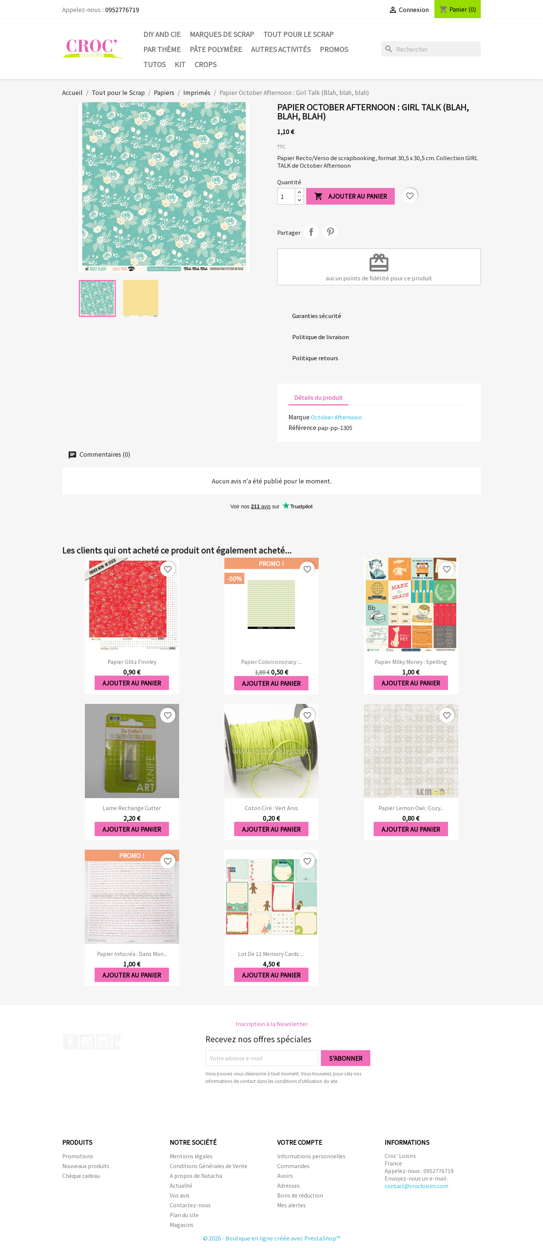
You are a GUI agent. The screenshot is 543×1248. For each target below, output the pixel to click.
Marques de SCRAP (222, 34)
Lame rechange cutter (132, 808)
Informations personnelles (311, 1156)
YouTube (87, 1041)
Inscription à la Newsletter (272, 1024)
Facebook (70, 1041)
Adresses (288, 1185)
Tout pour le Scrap (298, 34)
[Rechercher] (431, 49)
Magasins (181, 1224)
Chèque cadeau (81, 1175)
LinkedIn (120, 1041)
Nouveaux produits (85, 1166)
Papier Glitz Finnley (131, 661)
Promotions (77, 1156)
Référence (302, 427)
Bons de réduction (300, 1195)
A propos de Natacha (196, 1175)
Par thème (162, 49)
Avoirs (285, 1175)
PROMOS (334, 49)
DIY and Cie (162, 34)
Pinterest (330, 231)
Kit (180, 64)
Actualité (181, 1185)
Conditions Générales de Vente (208, 1166)
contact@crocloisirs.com (416, 1186)
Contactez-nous (190, 1205)
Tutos (154, 64)
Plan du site (184, 1215)
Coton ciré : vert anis (271, 808)
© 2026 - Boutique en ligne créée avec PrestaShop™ (272, 1238)
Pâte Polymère (216, 49)
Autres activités (281, 49)
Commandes (293, 1166)
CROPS (205, 64)
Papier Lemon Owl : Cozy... (411, 808)
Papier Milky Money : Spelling (411, 661)
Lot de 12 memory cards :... (271, 953)
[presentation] (268, 1105)
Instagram (103, 1041)
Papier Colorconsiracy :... (271, 661)
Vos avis (180, 1195)
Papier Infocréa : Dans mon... (132, 953)
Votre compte (299, 1142)
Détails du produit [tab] (318, 397)
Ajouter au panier (350, 196)
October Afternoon (336, 417)
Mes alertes (291, 1205)
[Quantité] (286, 196)
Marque (299, 417)
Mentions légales (191, 1156)
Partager (311, 231)
